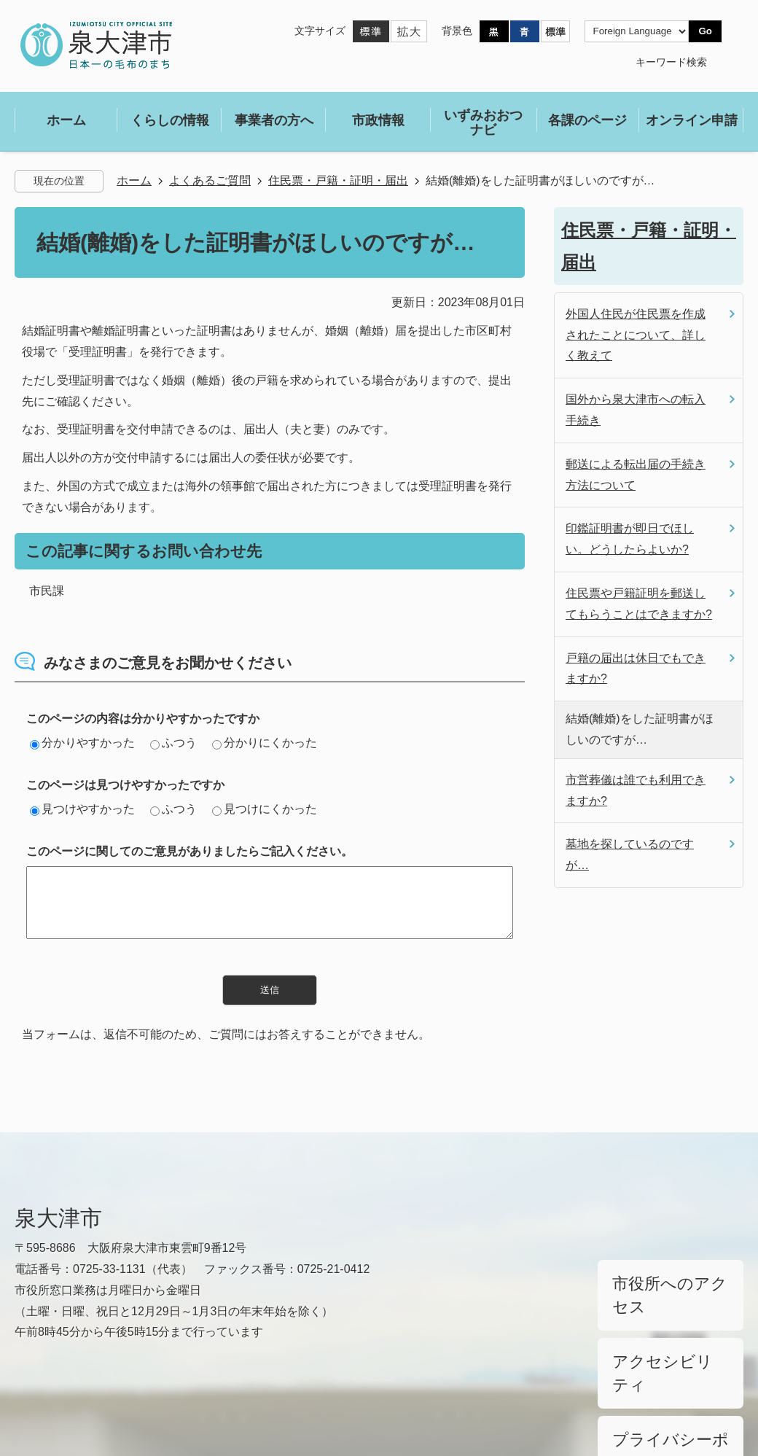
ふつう (173, 742)
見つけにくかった (264, 809)
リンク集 (38, 1392)
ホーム (134, 180)
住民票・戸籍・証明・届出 (338, 180)
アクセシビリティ (653, 1311)
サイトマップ (140, 1392)
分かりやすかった (82, 742)
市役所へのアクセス (658, 1274)
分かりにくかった (264, 742)
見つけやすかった (82, 809)
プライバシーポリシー (663, 1349)
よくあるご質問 (210, 180)
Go (705, 31)
